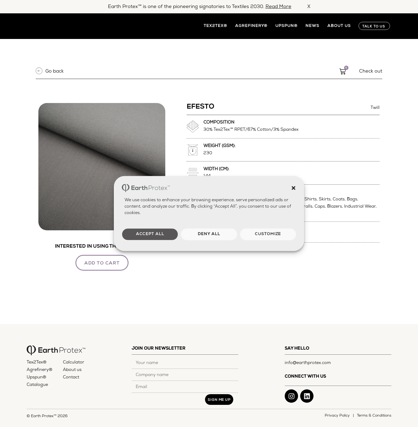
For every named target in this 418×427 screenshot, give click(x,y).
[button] (293, 188)
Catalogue (37, 385)
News (312, 26)
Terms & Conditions (374, 416)
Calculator (73, 363)
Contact (71, 378)
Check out (370, 71)
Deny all (209, 234)
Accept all (150, 234)
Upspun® (286, 26)
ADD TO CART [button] (102, 263)
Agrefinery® (251, 26)
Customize (268, 234)
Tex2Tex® (215, 26)
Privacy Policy (338, 416)
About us (339, 26)
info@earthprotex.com (308, 363)
